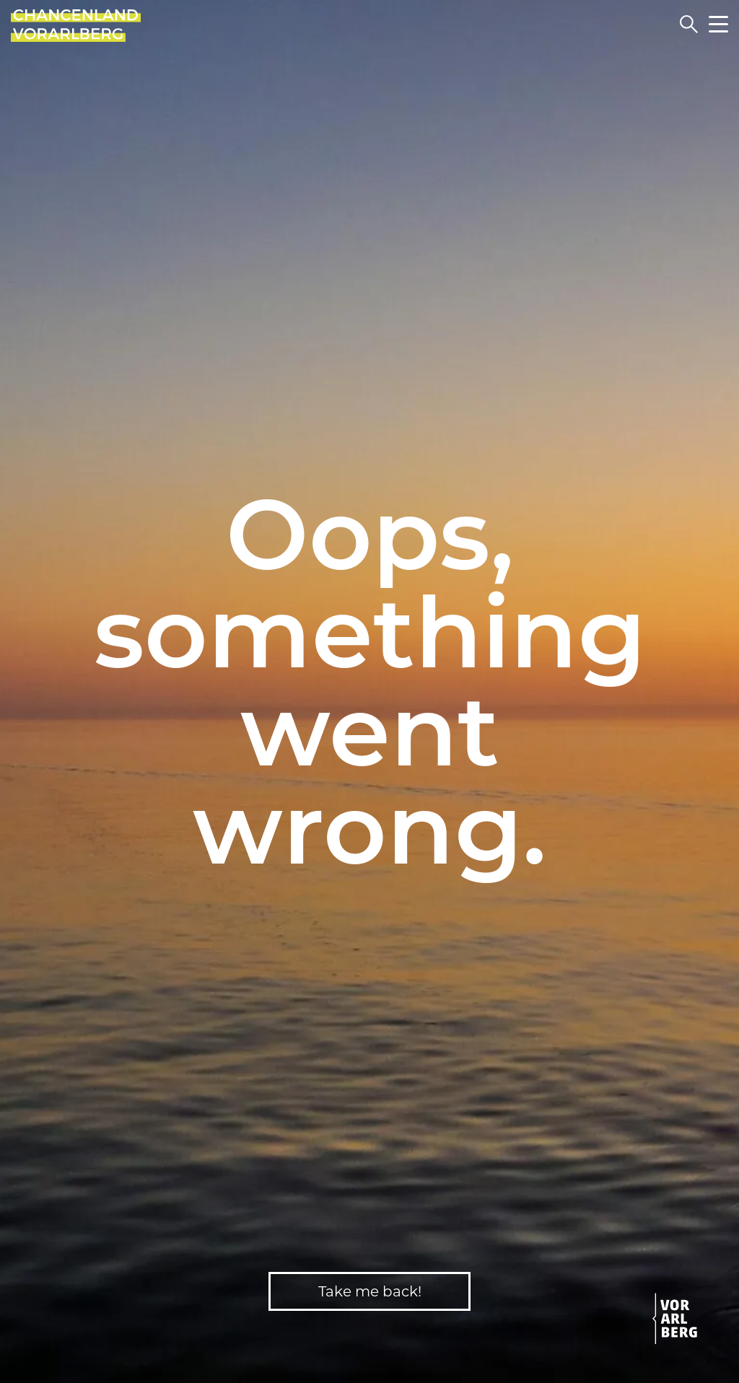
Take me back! (369, 1291)
